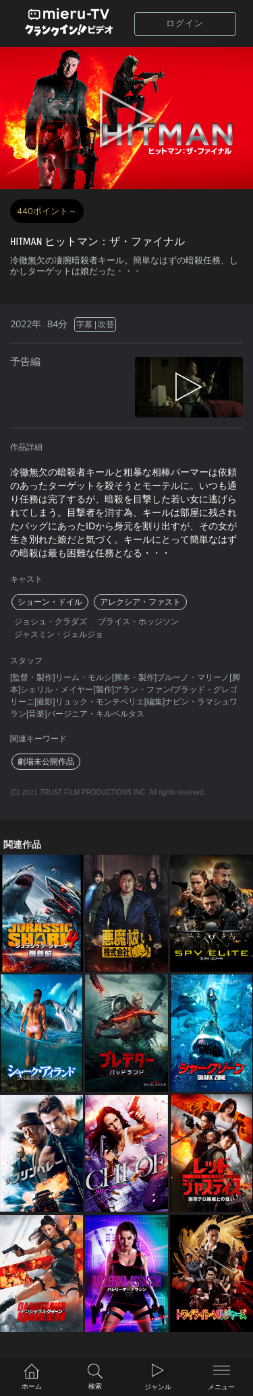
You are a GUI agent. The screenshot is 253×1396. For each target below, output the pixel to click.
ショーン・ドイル (50, 602)
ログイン (185, 24)
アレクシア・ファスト (140, 602)
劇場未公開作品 (46, 761)
